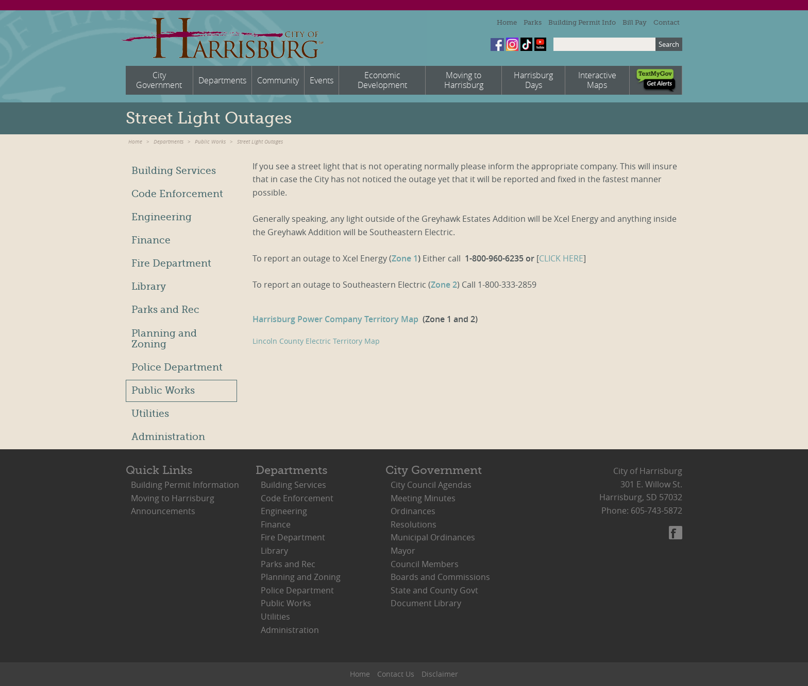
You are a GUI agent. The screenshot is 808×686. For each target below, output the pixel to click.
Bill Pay (634, 22)
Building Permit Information (185, 484)
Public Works (210, 141)
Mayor (403, 550)
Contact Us (395, 674)
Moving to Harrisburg (172, 498)
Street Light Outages (260, 141)
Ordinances (413, 511)
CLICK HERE (561, 258)
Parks (533, 22)
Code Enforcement (177, 194)
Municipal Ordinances (433, 537)
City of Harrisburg (222, 38)
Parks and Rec (165, 309)
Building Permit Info (582, 22)
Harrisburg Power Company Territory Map (336, 319)
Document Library (426, 603)
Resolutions (413, 524)
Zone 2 (444, 284)
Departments (168, 141)
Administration (168, 437)
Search (669, 44)
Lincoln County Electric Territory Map (316, 341)
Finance (151, 240)
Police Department (177, 367)
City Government (433, 470)
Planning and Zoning (164, 339)
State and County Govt (434, 590)
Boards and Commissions (440, 577)
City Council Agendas (431, 484)
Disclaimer (440, 674)
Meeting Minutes (423, 498)
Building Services (173, 171)
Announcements (163, 511)
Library (148, 286)
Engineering (161, 217)
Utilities (150, 413)
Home (507, 22)
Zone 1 (405, 258)
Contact (666, 22)
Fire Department (171, 263)
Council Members (425, 564)
